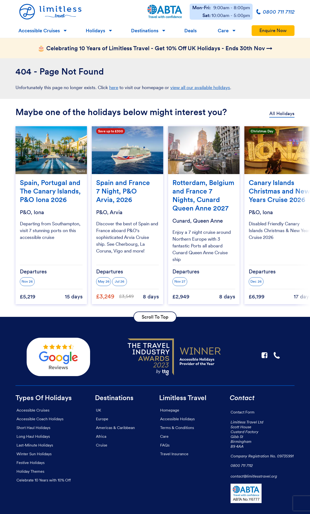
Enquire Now (273, 30)
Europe (102, 418)
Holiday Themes (30, 471)
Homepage (169, 410)
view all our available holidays (200, 87)
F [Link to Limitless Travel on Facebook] (264, 355)
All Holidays (281, 113)
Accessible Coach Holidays (39, 418)
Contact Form (243, 412)
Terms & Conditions (177, 427)
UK (98, 410)
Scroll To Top (155, 317)
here (113, 87)
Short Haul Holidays (33, 427)
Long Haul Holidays (33, 436)
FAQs (165, 445)
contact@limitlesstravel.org (254, 476)
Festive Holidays (30, 462)
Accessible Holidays (177, 418)
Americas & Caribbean (115, 427)
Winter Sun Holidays (34, 453)
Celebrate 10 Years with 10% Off (43, 480)
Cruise (101, 445)
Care (223, 30)
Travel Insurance (174, 453)
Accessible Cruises (39, 30)
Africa (101, 436)
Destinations (144, 30)
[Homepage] (78, 11)
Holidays (95, 30)
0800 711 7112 (242, 465)
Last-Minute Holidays (34, 445)
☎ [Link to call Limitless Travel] (277, 355)
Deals (190, 30)
